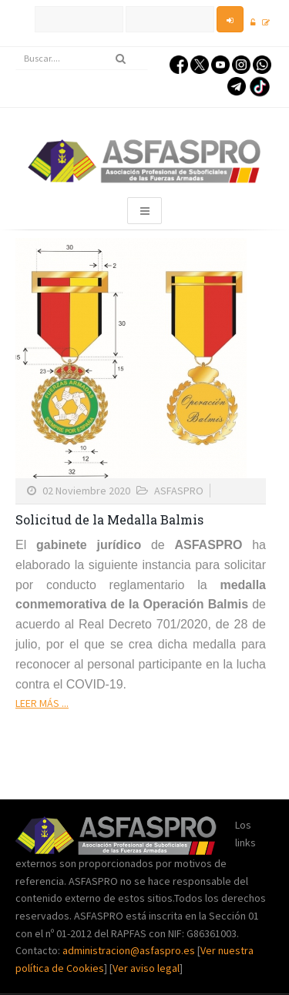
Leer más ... (42, 703)
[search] (81, 58)
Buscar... (15, 47)
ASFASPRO (178, 491)
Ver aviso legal (146, 968)
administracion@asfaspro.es (129, 950)
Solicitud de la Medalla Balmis (109, 519)
